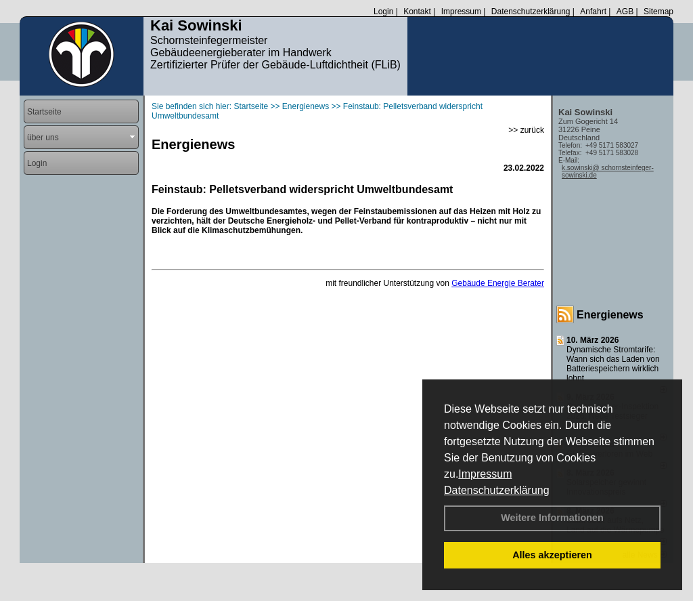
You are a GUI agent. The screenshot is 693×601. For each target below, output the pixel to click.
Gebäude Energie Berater (497, 283)
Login (383, 11)
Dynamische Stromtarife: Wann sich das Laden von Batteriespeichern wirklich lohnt (613, 364)
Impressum (485, 474)
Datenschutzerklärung (497, 490)
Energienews (610, 314)
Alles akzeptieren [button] (552, 555)
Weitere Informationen (552, 517)
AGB (625, 11)
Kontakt (417, 11)
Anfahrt (593, 11)
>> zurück (526, 130)
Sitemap (658, 11)
